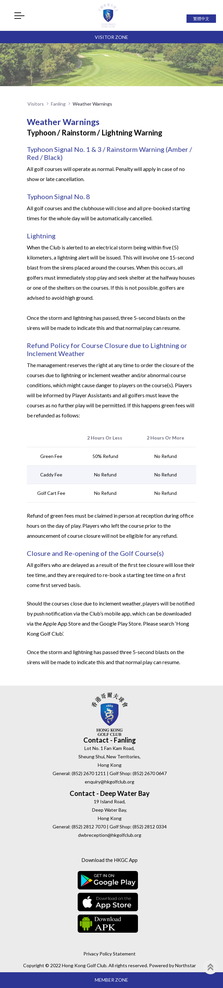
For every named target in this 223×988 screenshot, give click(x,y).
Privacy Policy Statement (109, 953)
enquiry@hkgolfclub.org (109, 781)
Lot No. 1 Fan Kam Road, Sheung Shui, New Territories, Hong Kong (109, 756)
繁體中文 (201, 18)
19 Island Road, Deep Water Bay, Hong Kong (109, 810)
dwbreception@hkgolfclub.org (109, 835)
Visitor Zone (111, 37)
